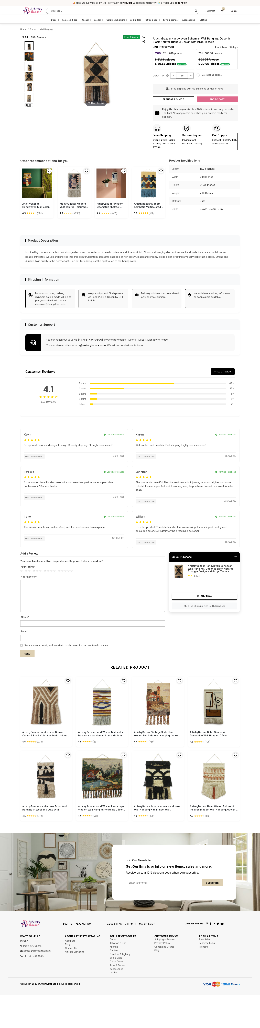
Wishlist (209, 10)
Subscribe (212, 882)
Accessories (189, 20)
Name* (25, 617)
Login (234, 11)
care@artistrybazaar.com (90, 345)
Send (27, 653)
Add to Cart (217, 99)
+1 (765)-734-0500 (32, 956)
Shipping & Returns (164, 939)
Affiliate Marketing (74, 952)
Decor (55, 20)
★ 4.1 (25, 37)
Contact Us (71, 948)
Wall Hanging (46, 29)
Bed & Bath (136, 20)
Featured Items (207, 943)
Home (23, 29)
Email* (24, 631)
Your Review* (29, 576)
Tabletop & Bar (70, 20)
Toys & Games (171, 20)
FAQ (156, 950)
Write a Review (222, 371)
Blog (67, 944)
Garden (98, 20)
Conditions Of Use (164, 946)
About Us (70, 941)
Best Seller (205, 939)
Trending (204, 946)
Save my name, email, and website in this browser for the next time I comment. (66, 645)
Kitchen (86, 20)
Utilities (204, 20)
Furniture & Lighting (116, 20)
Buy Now (204, 596)
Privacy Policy (162, 943)
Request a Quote (173, 99)
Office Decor (152, 20)
